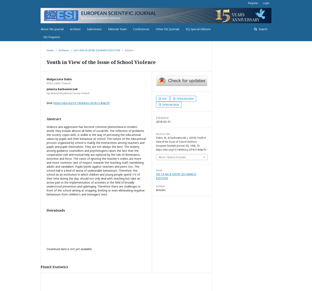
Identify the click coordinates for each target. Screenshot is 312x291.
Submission (94, 29)
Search (262, 29)
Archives (75, 29)
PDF (164, 99)
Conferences (141, 29)
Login (266, 3)
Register (253, 3)
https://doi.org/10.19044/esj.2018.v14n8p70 (82, 103)
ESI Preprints (51, 37)
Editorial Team (117, 29)
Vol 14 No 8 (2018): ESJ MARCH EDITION (97, 50)
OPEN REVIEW (184, 99)
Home (50, 50)
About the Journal (52, 29)
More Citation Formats (172, 157)
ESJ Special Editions (198, 29)
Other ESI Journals (167, 29)
